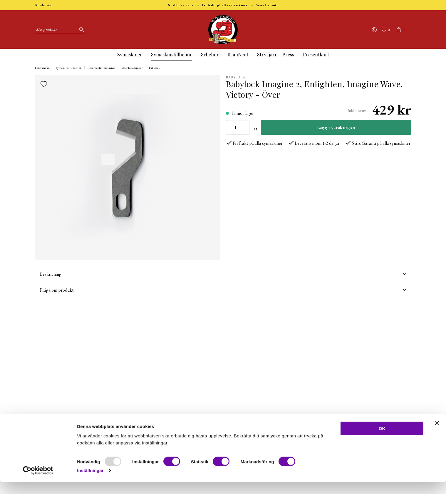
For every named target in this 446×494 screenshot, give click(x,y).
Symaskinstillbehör (171, 54)
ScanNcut (238, 54)
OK (382, 440)
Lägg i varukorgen (336, 127)
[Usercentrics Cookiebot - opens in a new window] (38, 482)
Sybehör (210, 54)
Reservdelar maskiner (102, 68)
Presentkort (316, 54)
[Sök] (80, 29)
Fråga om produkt (223, 290)
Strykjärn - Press (275, 54)
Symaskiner (129, 54)
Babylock (154, 68)
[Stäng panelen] (437, 435)
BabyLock (236, 77)
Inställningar (90, 482)
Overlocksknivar (132, 68)
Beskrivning (223, 274)
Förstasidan (42, 68)
